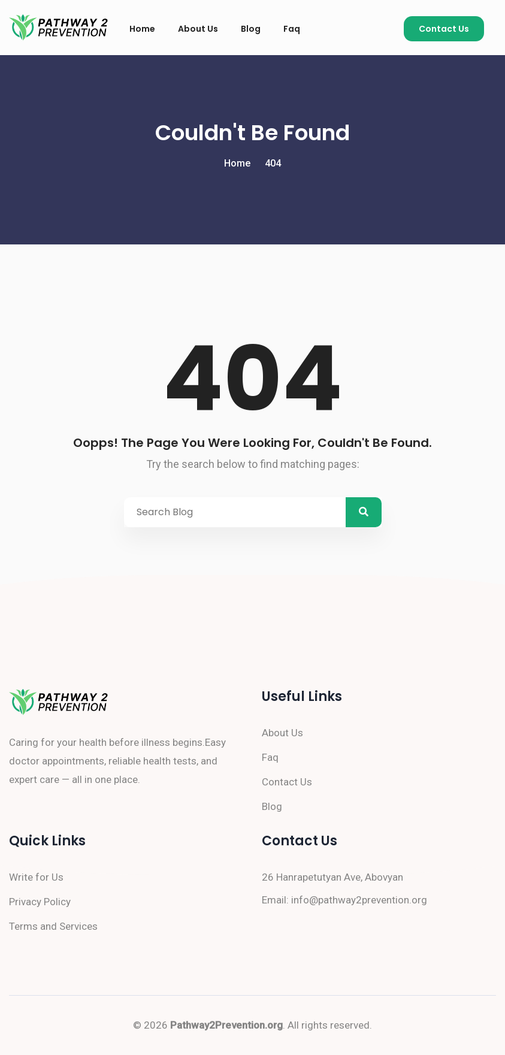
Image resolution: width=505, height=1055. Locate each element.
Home (142, 29)
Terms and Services (53, 926)
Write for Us (36, 877)
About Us (198, 29)
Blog (251, 29)
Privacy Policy (40, 902)
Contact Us (444, 29)
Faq (291, 29)
